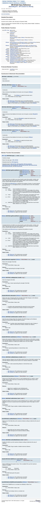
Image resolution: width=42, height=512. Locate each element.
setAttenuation (13, 52)
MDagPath (19, 40)
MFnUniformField (33, 164)
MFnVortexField (18, 165)
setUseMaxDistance (14, 59)
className (12, 69)
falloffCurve (12, 60)
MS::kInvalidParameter (13, 101)
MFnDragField (20, 163)
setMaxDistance (13, 54)
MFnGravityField (28, 163)
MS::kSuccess (11, 100)
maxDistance (12, 53)
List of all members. (5, 14)
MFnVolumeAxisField (7, 165)
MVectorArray (33, 42)
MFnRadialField (14, 164)
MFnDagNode (15, 161)
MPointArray (22, 42)
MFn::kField (15, 159)
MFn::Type (7, 30)
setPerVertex (12, 56)
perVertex (12, 55)
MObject (16, 37)
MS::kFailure (11, 211)
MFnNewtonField (6, 164)
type (11, 30)
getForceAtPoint (13, 42)
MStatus (23, 37)
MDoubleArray (15, 43)
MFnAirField (13, 163)
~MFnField (12, 32)
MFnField (12, 35)
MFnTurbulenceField (23, 164)
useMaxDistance (13, 57)
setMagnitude (13, 49)
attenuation (12, 51)
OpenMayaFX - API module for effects (21, 6)
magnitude (12, 48)
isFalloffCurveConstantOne (15, 61)
